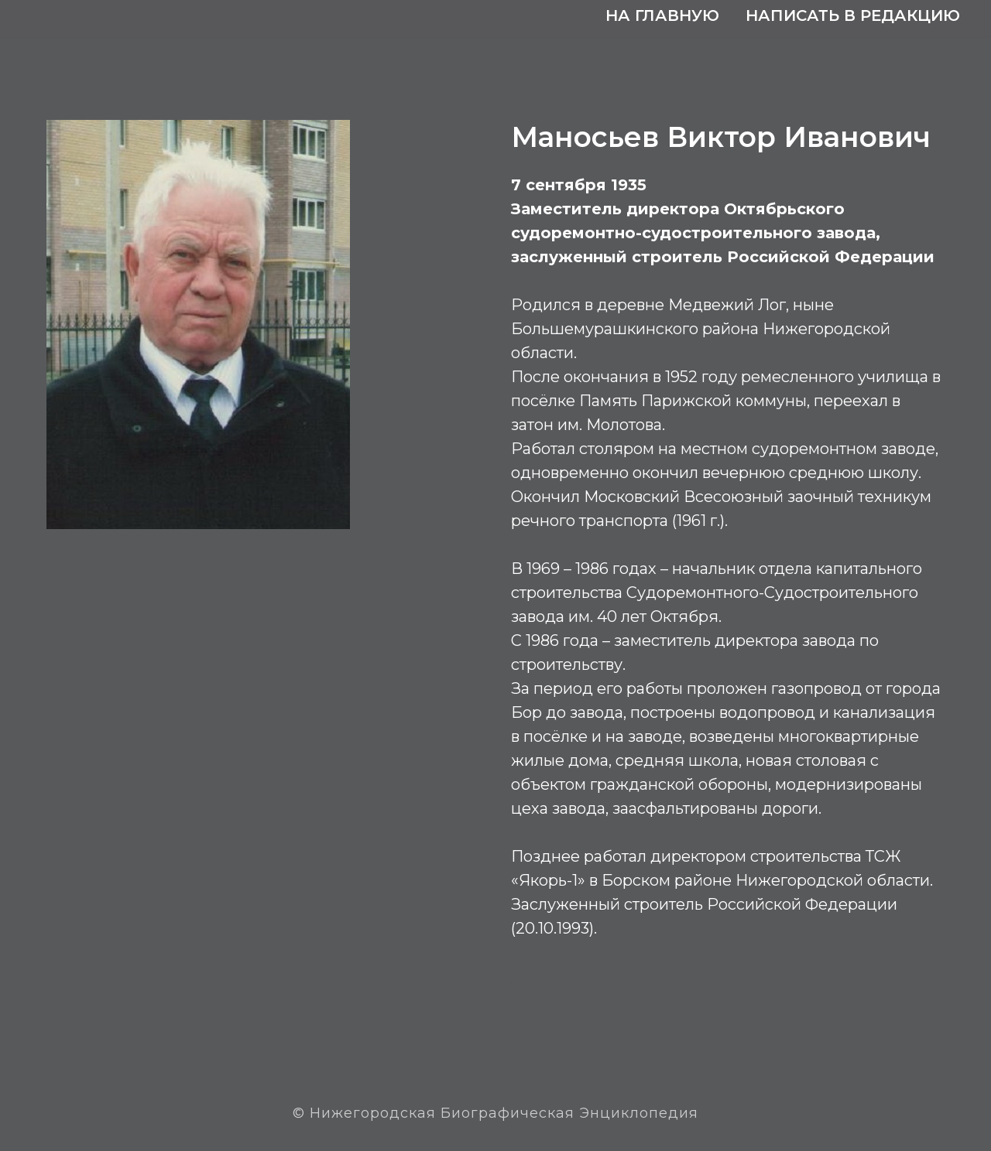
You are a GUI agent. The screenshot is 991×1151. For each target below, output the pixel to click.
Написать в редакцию (853, 15)
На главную (662, 15)
